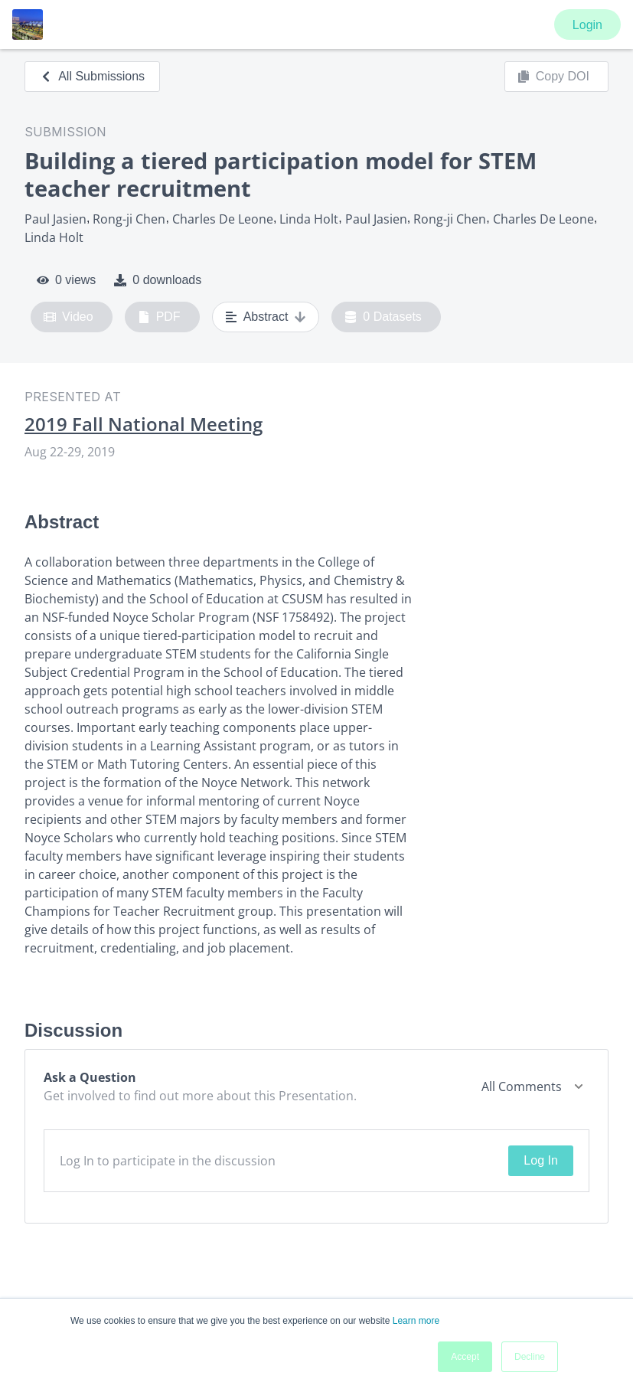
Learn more (416, 1320)
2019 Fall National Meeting (143, 424)
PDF (159, 317)
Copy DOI (553, 76)
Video (68, 317)
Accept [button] (465, 1356)
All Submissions (92, 76)
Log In (540, 1160)
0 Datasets (383, 317)
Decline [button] (529, 1356)
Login (587, 24)
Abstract (266, 317)
